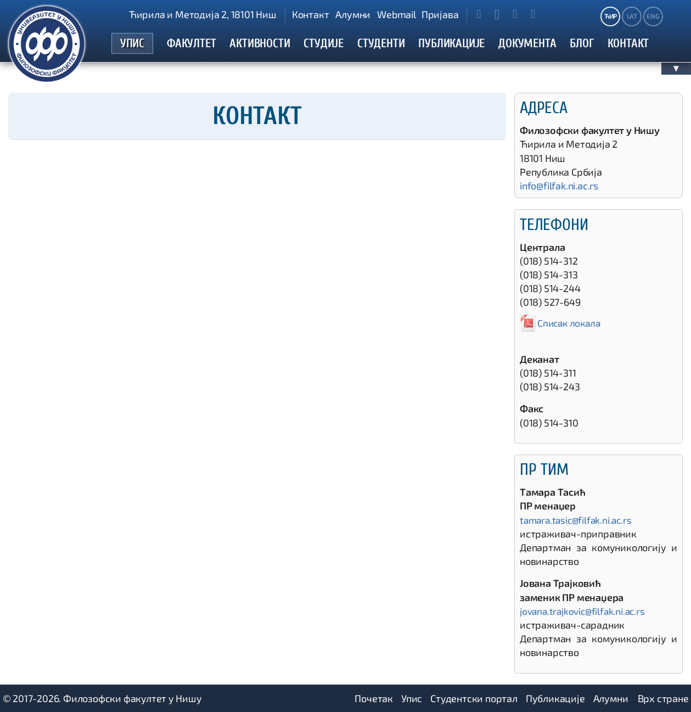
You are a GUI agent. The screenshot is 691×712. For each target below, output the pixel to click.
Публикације (555, 698)
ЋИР (610, 16)
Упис (411, 698)
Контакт (310, 14)
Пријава (440, 14)
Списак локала (562, 323)
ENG (653, 16)
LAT (632, 16)
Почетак (374, 698)
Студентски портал (474, 698)
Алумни (352, 14)
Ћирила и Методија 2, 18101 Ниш (203, 14)
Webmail (396, 14)
